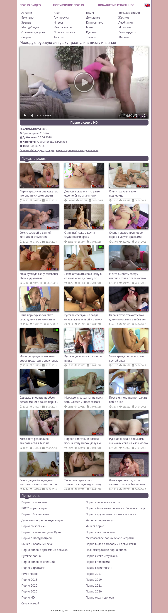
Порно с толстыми (98, 562)
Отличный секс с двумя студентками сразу (79, 235)
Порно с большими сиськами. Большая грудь (115, 508)
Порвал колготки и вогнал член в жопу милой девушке (83, 441)
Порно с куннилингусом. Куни (41, 532)
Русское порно (31, 556)
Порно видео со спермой (38, 562)
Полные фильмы (65, 32)
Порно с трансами (33, 568)
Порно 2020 (29, 585)
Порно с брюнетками (35, 514)
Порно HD (28, 597)
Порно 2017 (94, 574)
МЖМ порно (29, 574)
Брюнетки (28, 17)
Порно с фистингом (98, 568)
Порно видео (30, 5)
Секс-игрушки (127, 32)
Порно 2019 (94, 580)
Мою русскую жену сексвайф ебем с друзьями (39, 276)
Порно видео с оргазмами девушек (44, 550)
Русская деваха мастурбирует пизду (84, 358)
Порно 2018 (37, 146)
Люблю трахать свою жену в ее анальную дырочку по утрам (83, 276)
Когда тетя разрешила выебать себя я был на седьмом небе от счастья (36, 441)
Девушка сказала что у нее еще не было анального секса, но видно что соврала (83, 194)
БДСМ (90, 13)
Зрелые (26, 22)
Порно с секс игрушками (102, 556)
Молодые (124, 27)
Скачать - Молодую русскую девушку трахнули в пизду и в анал (59, 150)
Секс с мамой (30, 603)
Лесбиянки (125, 22)
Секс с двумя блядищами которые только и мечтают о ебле (38, 482)
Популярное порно (68, 5)
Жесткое (123, 17)
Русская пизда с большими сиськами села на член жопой (128, 441)
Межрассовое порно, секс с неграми (110, 538)
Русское (91, 32)
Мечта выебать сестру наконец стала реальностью (127, 276)
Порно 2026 (94, 591)
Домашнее (93, 17)
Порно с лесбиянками (100, 532)
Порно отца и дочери (100, 597)
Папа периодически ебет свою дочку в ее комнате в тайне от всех (37, 317)
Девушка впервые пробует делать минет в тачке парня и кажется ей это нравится (39, 400)
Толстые (59, 37)
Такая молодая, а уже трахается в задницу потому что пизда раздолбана (82, 482)
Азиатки (26, 13)
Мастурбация (30, 27)
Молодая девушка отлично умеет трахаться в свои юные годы (39, 358)
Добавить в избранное (116, 5)
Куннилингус (94, 22)
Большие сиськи (129, 13)
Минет (90, 27)
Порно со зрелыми (33, 526)
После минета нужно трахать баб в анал (128, 400)
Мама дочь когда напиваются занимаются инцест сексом (83, 400)
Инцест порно (95, 526)
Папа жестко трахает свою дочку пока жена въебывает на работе (127, 317)
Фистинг (123, 37)
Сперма (26, 37)
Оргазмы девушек (33, 32)
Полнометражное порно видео (106, 550)
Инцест (58, 22)
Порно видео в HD (84, 122)
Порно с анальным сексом (103, 502)
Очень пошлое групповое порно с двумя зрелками (126, 235)
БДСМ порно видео (34, 508)
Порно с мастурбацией (36, 538)
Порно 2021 (94, 585)
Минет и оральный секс (37, 544)
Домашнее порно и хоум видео (42, 520)
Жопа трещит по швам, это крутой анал (126, 358)
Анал (57, 13)
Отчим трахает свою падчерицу (122, 193)
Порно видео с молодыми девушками (111, 544)
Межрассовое (63, 27)
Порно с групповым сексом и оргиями (111, 514)
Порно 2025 (29, 591)
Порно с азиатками (34, 502)
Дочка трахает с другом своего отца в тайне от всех (127, 482)
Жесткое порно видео (100, 520)
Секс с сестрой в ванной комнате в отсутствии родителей (36, 235)
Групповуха (61, 17)
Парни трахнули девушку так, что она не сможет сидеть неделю (39, 194)
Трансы (91, 37)
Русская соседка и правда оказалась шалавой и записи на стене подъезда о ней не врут (83, 317)
